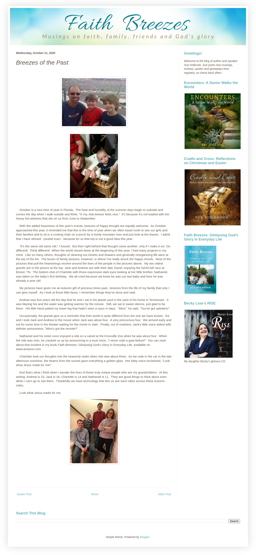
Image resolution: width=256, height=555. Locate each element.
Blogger (144, 537)
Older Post (164, 494)
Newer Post (24, 494)
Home (94, 494)
